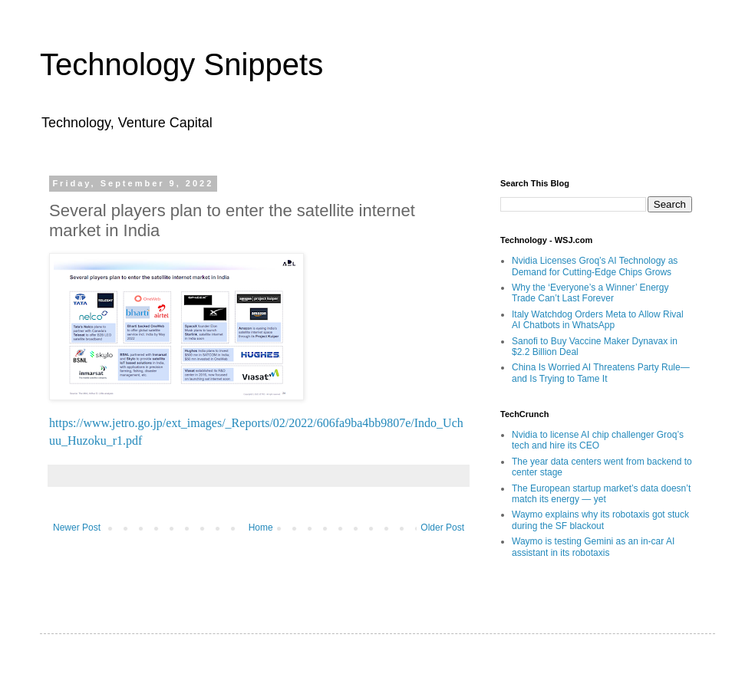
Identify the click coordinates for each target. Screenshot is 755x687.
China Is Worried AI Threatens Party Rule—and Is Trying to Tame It (601, 372)
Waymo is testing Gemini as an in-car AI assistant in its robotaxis (593, 546)
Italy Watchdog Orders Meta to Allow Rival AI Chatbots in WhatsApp (598, 319)
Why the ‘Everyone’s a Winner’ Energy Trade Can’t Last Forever (590, 293)
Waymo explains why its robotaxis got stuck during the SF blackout (600, 520)
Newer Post (77, 527)
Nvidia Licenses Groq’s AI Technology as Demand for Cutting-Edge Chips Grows (595, 266)
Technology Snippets (181, 64)
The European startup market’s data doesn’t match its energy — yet (601, 494)
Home (261, 527)
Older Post (442, 527)
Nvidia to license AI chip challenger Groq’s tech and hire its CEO (598, 440)
